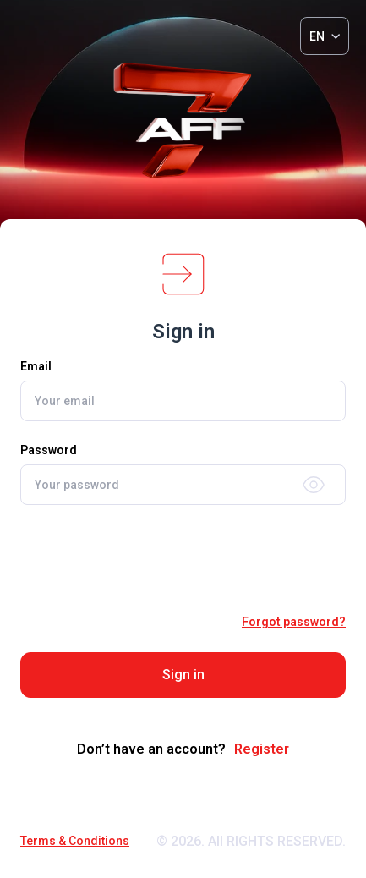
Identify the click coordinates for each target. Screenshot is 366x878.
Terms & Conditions (74, 841)
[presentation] (183, 559)
